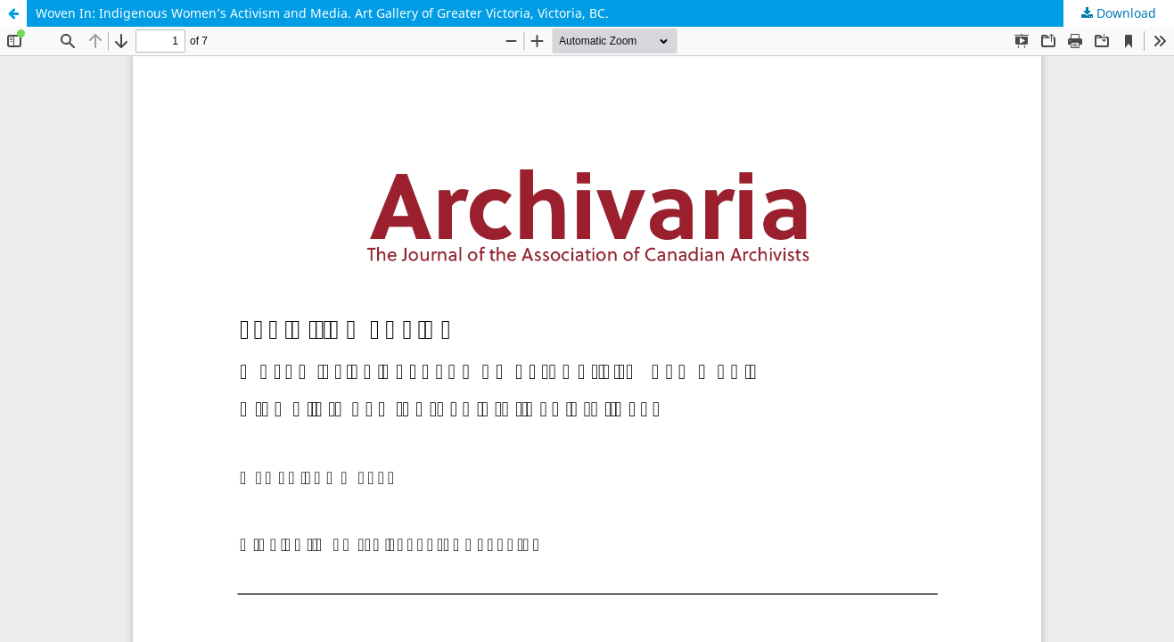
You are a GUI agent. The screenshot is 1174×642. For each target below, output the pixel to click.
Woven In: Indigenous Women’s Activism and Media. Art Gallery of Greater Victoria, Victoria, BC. (322, 12)
